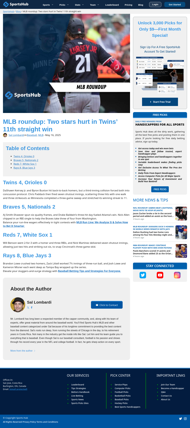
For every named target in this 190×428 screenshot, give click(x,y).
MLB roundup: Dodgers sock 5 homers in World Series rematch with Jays (153, 227)
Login (155, 3)
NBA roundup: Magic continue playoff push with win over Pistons (152, 246)
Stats (81, 4)
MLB (40, 135)
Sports (50, 4)
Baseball (32, 135)
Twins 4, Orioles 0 (24, 156)
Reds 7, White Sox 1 (25, 164)
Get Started (175, 4)
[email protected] (18, 389)
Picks (66, 4)
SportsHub (8, 11)
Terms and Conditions (47, 421)
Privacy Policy (29, 421)
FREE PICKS (160, 189)
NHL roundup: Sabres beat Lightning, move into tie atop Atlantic (153, 209)
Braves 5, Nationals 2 (26, 160)
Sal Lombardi (16, 135)
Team (96, 4)
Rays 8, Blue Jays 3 (24, 167)
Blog (18, 11)
